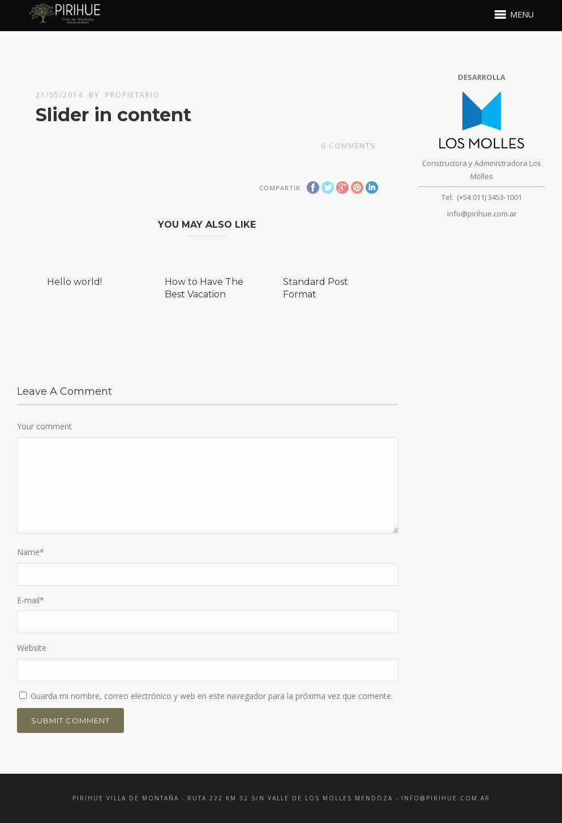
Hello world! (74, 281)
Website (31, 647)
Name (30, 552)
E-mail (30, 600)
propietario (132, 95)
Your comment (44, 426)
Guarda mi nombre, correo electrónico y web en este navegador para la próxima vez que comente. (212, 695)
